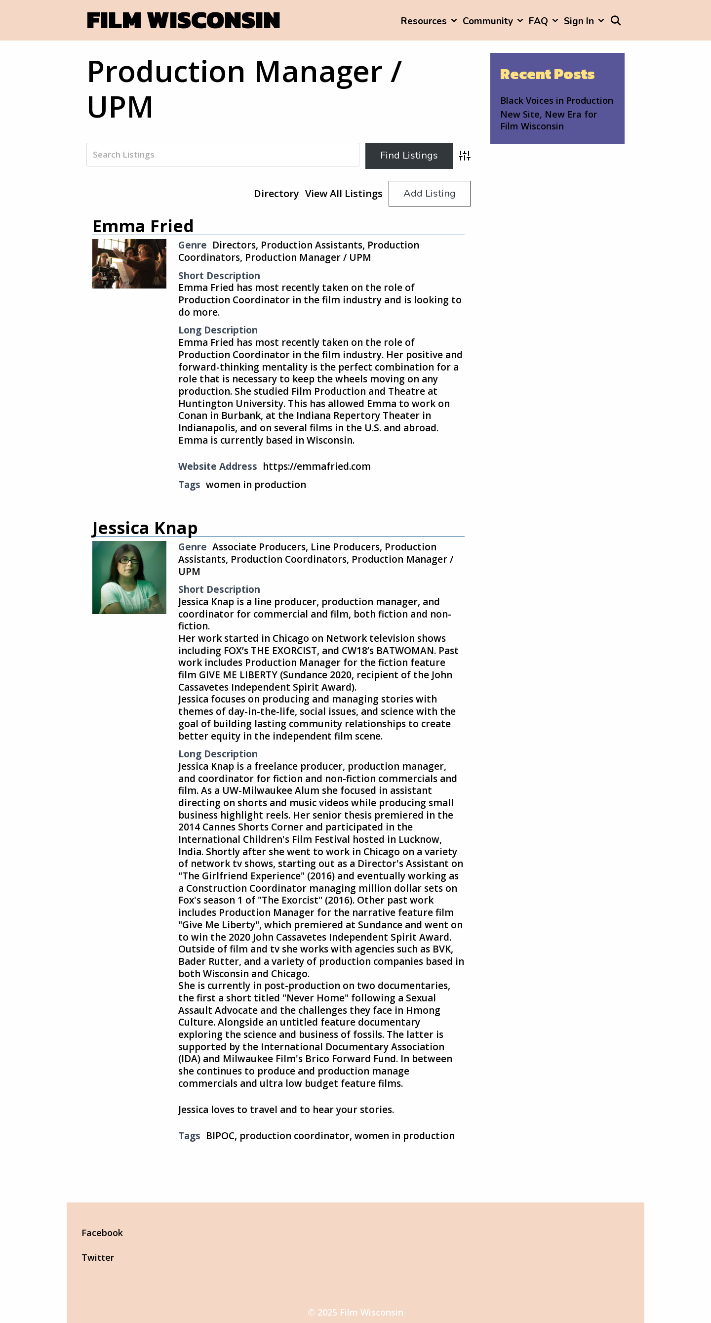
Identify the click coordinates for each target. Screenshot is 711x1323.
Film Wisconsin (183, 19)
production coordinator (294, 1135)
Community (494, 21)
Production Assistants (311, 245)
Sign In (585, 21)
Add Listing (429, 193)
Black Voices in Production (556, 100)
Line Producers (345, 546)
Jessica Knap (145, 527)
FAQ (545, 21)
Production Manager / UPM (308, 257)
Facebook (102, 1233)
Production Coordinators (289, 559)
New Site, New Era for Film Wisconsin (548, 119)
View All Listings (344, 193)
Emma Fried (143, 225)
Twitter (97, 1257)
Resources (430, 21)
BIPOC (220, 1135)
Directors (234, 245)
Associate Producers (259, 546)
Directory (276, 193)
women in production (256, 484)
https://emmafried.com (317, 466)
